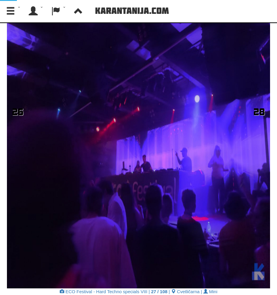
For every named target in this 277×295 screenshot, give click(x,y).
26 (18, 111)
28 (259, 111)
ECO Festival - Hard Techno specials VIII (104, 291)
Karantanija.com (132, 10)
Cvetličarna (185, 291)
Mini (210, 291)
